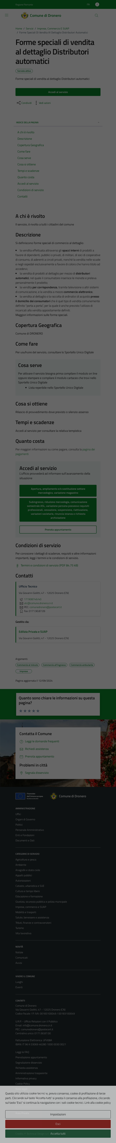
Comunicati (21, 958)
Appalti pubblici (23, 875)
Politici (19, 825)
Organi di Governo (25, 819)
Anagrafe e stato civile (27, 870)
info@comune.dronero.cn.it (37, 1025)
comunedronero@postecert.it (37, 1029)
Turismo (19, 928)
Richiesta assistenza (26, 1068)
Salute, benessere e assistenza (32, 917)
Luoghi (19, 982)
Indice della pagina (58, 122)
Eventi (19, 987)
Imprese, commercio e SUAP (30, 907)
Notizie (19, 952)
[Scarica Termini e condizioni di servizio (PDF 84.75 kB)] (46, 565)
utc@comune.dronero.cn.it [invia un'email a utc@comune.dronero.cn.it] (36, 603)
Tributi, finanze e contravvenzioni (33, 923)
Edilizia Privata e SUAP (33, 631)
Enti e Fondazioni (24, 835)
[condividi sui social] (23, 102)
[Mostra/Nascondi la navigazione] (7, 15)
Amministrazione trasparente (31, 1073)
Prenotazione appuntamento (31, 1057)
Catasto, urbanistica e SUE (29, 886)
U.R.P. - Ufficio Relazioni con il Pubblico (36, 1021)
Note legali (21, 1089)
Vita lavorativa (23, 933)
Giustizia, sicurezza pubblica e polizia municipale (41, 902)
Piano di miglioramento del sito (32, 1099)
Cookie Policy (22, 1084)
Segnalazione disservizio (28, 1063)
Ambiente (20, 865)
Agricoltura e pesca (25, 859)
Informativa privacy (26, 1078)
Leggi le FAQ (22, 1052)
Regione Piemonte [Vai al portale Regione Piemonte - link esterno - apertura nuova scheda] (24, 4)
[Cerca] (97, 15)
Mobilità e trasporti (25, 912)
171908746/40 (30, 599)
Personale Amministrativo (29, 830)
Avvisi (18, 963)
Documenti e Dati (24, 840)
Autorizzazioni (23, 881)
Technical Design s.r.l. (38, 1134)
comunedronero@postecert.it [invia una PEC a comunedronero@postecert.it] (46, 607)
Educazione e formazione (29, 896)
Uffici (18, 814)
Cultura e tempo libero (27, 891)
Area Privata (22, 1113)
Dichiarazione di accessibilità (30, 1094)
